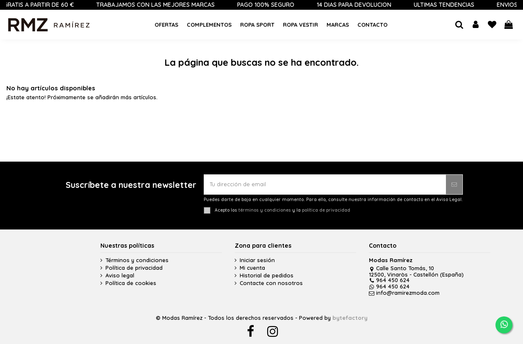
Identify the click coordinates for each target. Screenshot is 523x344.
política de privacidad (326, 210)
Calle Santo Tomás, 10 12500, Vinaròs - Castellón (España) (416, 271)
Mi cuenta (252, 268)
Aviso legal (119, 275)
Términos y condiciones (137, 260)
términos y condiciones (264, 210)
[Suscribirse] (454, 184)
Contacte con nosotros (271, 283)
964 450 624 (389, 280)
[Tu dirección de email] (325, 184)
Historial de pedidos (266, 275)
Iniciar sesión (257, 260)
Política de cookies (130, 283)
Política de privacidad (134, 268)
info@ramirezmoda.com (404, 292)
